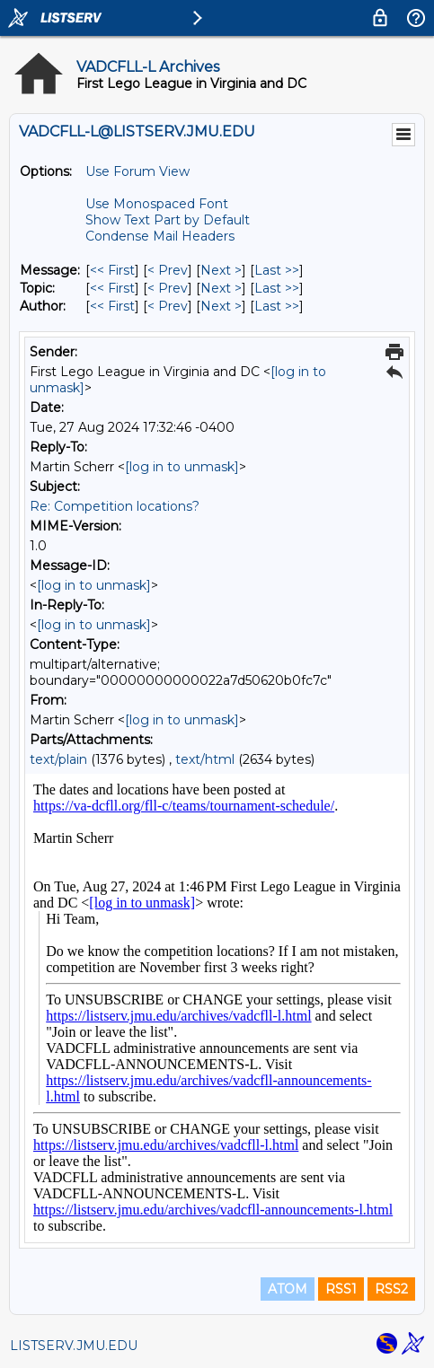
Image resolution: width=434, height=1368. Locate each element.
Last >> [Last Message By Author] (276, 306)
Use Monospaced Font (156, 204)
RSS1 (341, 1289)
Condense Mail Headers (160, 236)
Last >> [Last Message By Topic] (276, 288)
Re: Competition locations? (114, 506)
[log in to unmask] (182, 467)
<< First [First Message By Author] (112, 306)
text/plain (58, 759)
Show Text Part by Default (167, 220)
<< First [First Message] (112, 270)
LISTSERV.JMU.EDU (73, 1345)
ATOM (287, 1289)
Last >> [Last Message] (276, 270)
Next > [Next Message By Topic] (221, 288)
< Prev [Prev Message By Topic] (167, 288)
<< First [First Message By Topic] (112, 288)
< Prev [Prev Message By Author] (167, 306)
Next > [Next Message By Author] (221, 306)
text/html (205, 759)
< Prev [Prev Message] (167, 270)
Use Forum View (137, 171)
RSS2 (391, 1289)
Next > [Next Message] (221, 270)
